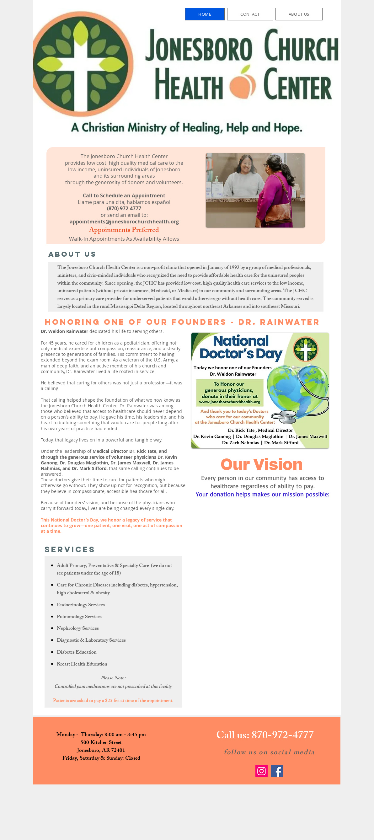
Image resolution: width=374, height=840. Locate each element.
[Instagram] (261, 771)
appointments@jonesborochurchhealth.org (124, 221)
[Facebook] (277, 771)
